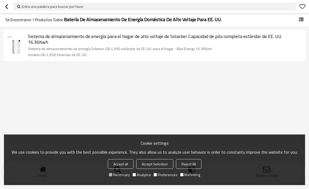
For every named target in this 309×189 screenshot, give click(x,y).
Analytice (142, 174)
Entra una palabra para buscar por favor (53, 6)
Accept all (120, 164)
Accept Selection (155, 164)
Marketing (190, 174)
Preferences (166, 174)
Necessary (119, 174)
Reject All (188, 164)
